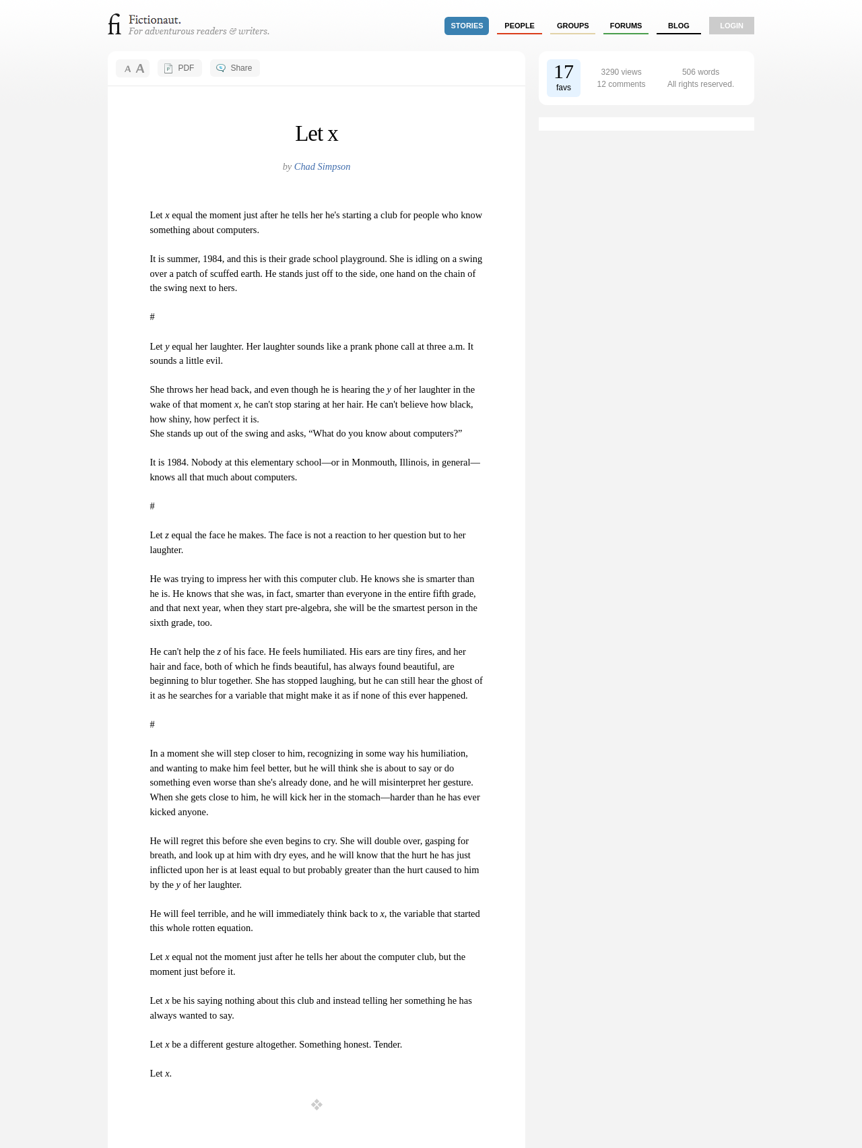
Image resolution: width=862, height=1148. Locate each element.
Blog (679, 26)
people (519, 26)
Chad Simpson (322, 166)
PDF (186, 68)
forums (626, 26)
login (731, 26)
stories (467, 26)
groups (573, 26)
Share (241, 68)
